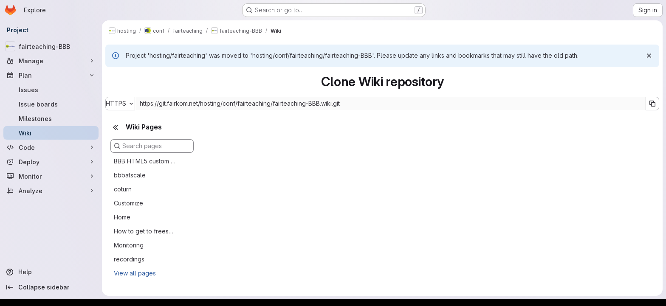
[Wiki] (51, 133)
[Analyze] (51, 190)
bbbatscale (130, 175)
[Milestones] (51, 118)
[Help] (51, 272)
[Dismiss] (649, 56)
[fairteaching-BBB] (51, 46)
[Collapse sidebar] (51, 287)
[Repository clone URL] (390, 103)
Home (122, 217)
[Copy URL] (652, 103)
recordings (129, 259)
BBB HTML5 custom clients (145, 161)
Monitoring (129, 245)
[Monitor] (51, 176)
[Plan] (51, 75)
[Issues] (51, 89)
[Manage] (51, 60)
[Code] (51, 147)
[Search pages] (152, 146)
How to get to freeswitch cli (145, 231)
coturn (123, 189)
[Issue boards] (51, 104)
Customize (128, 203)
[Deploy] (51, 161)
